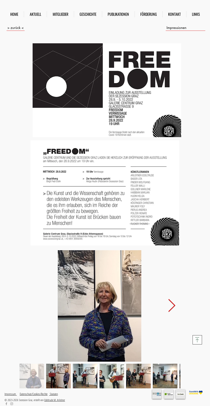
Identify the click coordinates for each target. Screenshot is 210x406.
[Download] (197, 339)
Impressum (11, 394)
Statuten (53, 394)
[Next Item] (172, 306)
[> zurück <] (16, 28)
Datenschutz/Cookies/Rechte (34, 394)
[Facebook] (6, 404)
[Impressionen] (185, 28)
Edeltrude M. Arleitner (54, 400)
